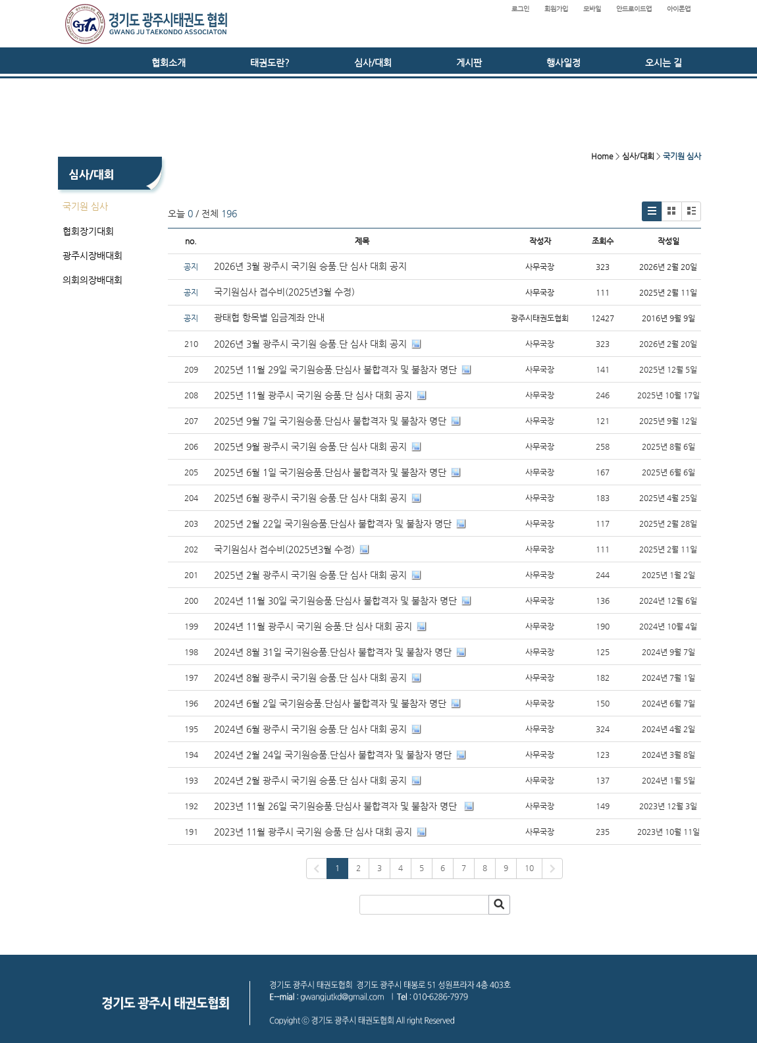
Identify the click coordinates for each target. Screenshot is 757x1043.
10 (529, 867)
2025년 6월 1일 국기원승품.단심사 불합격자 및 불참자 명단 (330, 472)
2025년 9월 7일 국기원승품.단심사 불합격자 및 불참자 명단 (330, 420)
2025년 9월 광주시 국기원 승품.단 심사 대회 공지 (310, 446)
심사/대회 (373, 62)
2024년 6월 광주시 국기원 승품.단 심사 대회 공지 (310, 729)
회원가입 (556, 9)
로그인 (520, 9)
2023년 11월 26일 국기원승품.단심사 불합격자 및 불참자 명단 (336, 806)
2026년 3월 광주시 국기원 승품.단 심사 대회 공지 (310, 266)
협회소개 (168, 62)
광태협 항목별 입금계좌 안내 (269, 317)
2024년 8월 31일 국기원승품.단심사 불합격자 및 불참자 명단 (333, 652)
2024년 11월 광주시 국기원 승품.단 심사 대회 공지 (313, 626)
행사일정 (563, 62)
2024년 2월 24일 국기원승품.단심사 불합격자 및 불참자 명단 (333, 754)
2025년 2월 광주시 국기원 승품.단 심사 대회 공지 (310, 575)
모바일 (592, 9)
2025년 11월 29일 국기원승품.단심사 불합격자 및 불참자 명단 (335, 369)
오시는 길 (663, 62)
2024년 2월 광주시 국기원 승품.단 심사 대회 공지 (310, 780)
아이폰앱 (679, 9)
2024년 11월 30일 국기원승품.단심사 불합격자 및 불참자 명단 (335, 600)
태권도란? (270, 62)
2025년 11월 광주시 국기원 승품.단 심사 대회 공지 (313, 395)
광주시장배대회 (92, 255)
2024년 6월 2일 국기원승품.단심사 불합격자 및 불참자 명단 (330, 703)
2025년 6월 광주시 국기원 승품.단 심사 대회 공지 (310, 498)
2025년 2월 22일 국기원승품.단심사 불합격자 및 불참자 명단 (333, 523)
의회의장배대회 (92, 280)
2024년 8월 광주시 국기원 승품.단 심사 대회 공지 (310, 677)
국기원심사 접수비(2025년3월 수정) (284, 291)
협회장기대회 (88, 231)
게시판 (469, 62)
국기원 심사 (85, 206)
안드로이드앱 (634, 9)
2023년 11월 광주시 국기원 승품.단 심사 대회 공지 (313, 831)
